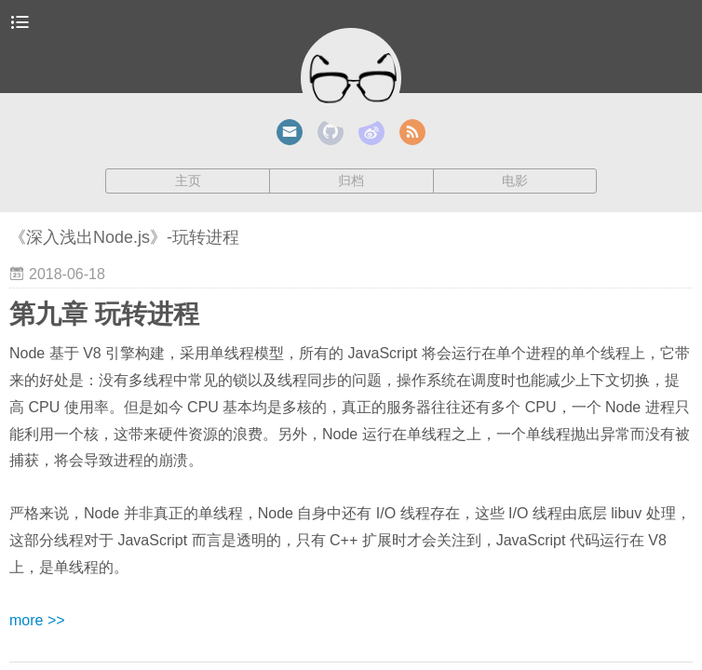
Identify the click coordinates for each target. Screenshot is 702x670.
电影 (515, 180)
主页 (188, 180)
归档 (351, 180)
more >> (37, 620)
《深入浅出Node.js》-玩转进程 (124, 237)
